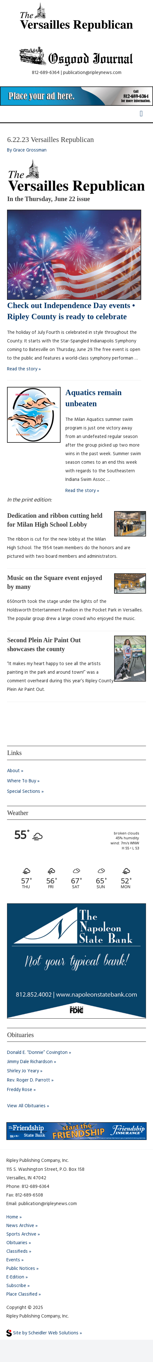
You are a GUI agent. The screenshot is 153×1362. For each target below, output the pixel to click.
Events (13, 1260)
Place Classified (21, 1294)
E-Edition (15, 1277)
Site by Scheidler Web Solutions (42, 1333)
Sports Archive (21, 1234)
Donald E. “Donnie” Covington (37, 1052)
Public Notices (20, 1268)
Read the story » (24, 369)
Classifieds (17, 1251)
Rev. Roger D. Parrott (28, 1080)
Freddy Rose (19, 1090)
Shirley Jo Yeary (23, 1071)
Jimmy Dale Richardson (30, 1062)
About (13, 771)
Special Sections (23, 791)
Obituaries (16, 1243)
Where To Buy (21, 781)
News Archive (20, 1226)
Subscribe (16, 1286)
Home (12, 1217)
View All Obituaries (26, 1106)
